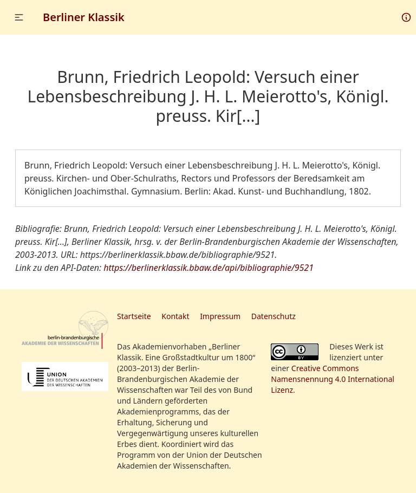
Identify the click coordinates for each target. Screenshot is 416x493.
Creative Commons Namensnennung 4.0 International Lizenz (332, 379)
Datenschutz (273, 316)
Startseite (134, 316)
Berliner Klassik (84, 17)
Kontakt (175, 316)
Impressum (220, 316)
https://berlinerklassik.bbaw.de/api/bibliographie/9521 (208, 268)
